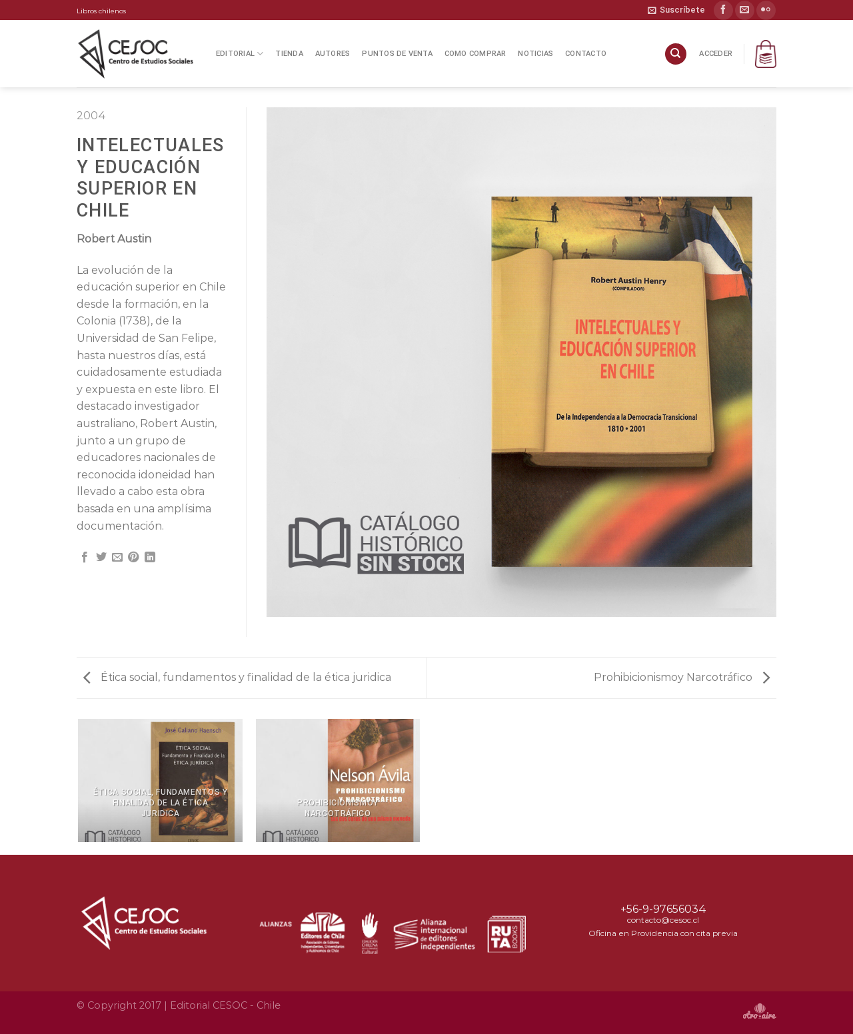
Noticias (535, 53)
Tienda (289, 53)
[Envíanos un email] (744, 10)
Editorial (239, 53)
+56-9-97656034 (663, 909)
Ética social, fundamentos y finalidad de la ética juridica (237, 677)
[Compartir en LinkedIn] (150, 558)
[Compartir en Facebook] (84, 558)
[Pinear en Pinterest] (133, 558)
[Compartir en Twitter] (101, 558)
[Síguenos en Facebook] (723, 10)
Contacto (585, 53)
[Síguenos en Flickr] (766, 10)
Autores (333, 53)
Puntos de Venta (397, 53)
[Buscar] (675, 54)
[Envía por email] (117, 558)
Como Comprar (475, 53)
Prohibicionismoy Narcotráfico (682, 677)
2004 (91, 115)
